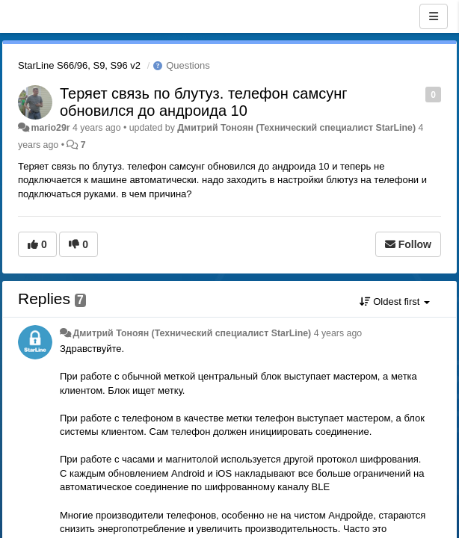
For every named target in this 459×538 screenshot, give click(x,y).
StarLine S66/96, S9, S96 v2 (79, 65)
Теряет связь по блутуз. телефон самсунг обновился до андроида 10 (203, 102)
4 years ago (338, 333)
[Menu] (433, 16)
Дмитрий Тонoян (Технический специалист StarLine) (296, 128)
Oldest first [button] (395, 301)
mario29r (50, 128)
